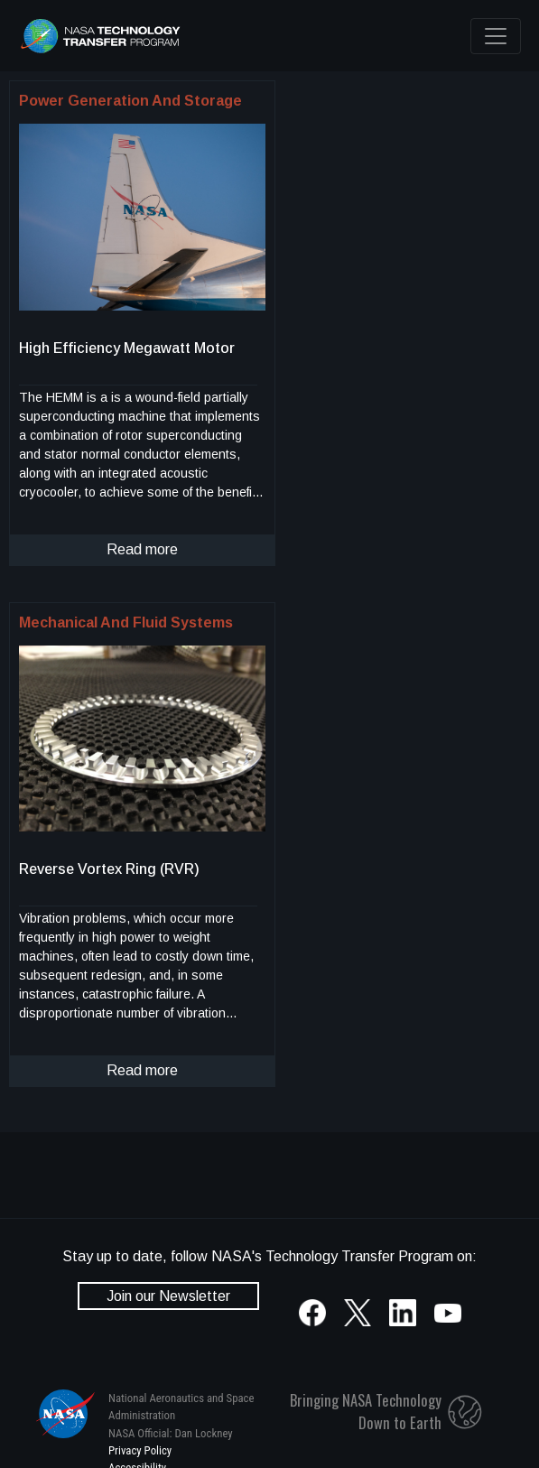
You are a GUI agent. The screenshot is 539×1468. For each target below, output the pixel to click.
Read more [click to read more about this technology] (142, 549)
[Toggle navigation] (495, 36)
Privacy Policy (140, 1450)
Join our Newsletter (168, 1296)
